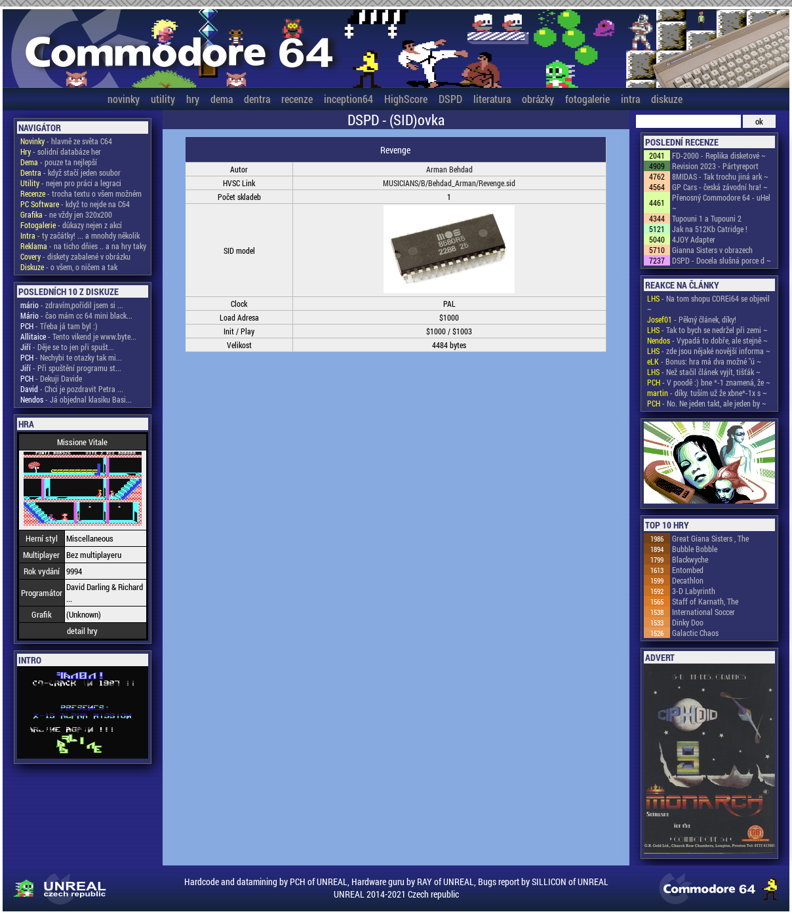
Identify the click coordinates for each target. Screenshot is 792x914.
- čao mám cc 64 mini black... (76, 315)
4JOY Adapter (693, 239)
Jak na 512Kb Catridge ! (709, 229)
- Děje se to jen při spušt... (67, 347)
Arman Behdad (449, 169)
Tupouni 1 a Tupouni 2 (707, 218)
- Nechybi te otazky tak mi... (71, 357)
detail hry (82, 631)
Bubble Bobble (694, 549)
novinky (124, 99)
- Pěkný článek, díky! (691, 319)
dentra (257, 99)
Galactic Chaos (695, 632)
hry (192, 99)
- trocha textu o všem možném (81, 193)
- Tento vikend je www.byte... (78, 336)
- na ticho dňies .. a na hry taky (83, 246)
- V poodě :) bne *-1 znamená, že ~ (708, 382)
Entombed (687, 570)
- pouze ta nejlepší (58, 162)
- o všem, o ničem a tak (68, 267)
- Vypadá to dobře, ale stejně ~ (707, 340)
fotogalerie (587, 99)
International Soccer (703, 611)
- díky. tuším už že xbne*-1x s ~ (707, 392)
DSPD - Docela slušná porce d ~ (721, 260)
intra (630, 99)
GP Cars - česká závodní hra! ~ (720, 187)
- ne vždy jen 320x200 (66, 214)
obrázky (538, 99)
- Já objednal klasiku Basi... (76, 399)
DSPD (450, 99)
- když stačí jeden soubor (70, 172)
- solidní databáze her (60, 151)
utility (163, 99)
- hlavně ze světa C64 (66, 141)
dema (221, 99)
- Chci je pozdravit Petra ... (71, 389)
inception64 (348, 99)
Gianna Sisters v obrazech (712, 250)
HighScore (405, 99)
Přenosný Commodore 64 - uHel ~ (721, 202)
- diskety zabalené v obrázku (75, 256)
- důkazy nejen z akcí (71, 225)
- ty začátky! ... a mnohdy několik (80, 235)
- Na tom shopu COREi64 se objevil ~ (708, 303)
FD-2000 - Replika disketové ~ (719, 155)
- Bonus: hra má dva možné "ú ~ (704, 361)
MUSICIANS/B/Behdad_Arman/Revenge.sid (449, 183)
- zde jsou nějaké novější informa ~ (708, 351)
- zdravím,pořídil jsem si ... (71, 305)
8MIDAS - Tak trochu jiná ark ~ (720, 176)
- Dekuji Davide (51, 378)
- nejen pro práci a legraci (70, 183)
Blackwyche (690, 559)
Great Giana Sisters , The (710, 538)
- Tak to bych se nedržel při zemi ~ (707, 330)
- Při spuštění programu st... (70, 368)
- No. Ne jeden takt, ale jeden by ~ (706, 403)
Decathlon (687, 580)
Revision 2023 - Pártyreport (715, 166)
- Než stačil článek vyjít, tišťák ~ (704, 372)
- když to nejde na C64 (75, 204)
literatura (492, 99)
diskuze (667, 99)
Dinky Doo (687, 622)
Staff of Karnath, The (705, 601)
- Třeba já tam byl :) (59, 326)
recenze (297, 99)
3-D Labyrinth (693, 591)
